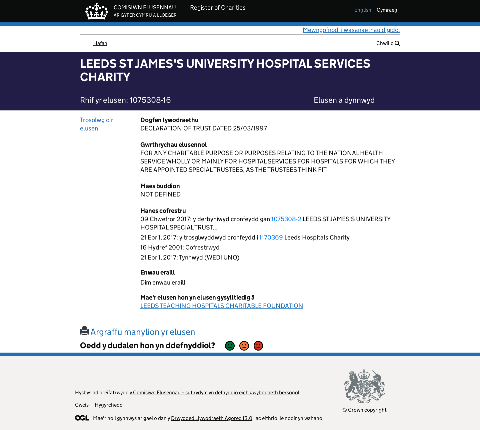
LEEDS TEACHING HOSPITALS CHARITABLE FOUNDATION (221, 306)
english (362, 10)
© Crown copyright (364, 410)
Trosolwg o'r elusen (96, 124)
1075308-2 (286, 219)
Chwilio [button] (388, 43)
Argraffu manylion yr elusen (137, 331)
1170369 (271, 237)
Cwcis (82, 405)
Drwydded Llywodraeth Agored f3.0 (211, 418)
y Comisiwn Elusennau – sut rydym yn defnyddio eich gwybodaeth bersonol (214, 392)
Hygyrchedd (109, 405)
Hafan (100, 43)
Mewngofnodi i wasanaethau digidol (351, 30)
